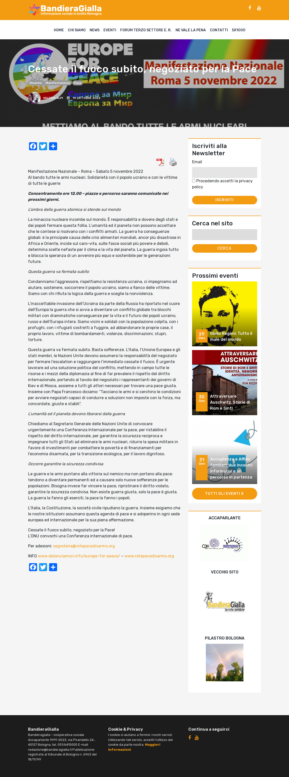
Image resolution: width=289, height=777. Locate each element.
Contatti (219, 30)
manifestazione (58, 83)
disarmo (36, 83)
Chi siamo (77, 30)
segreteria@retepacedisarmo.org (84, 546)
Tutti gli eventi (224, 494)
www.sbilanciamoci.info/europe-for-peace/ (79, 556)
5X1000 (238, 30)
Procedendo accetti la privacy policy (222, 184)
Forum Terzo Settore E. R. (146, 30)
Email (197, 162)
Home (59, 30)
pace (77, 83)
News (94, 30)
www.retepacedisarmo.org (149, 556)
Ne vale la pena (191, 30)
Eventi (109, 30)
